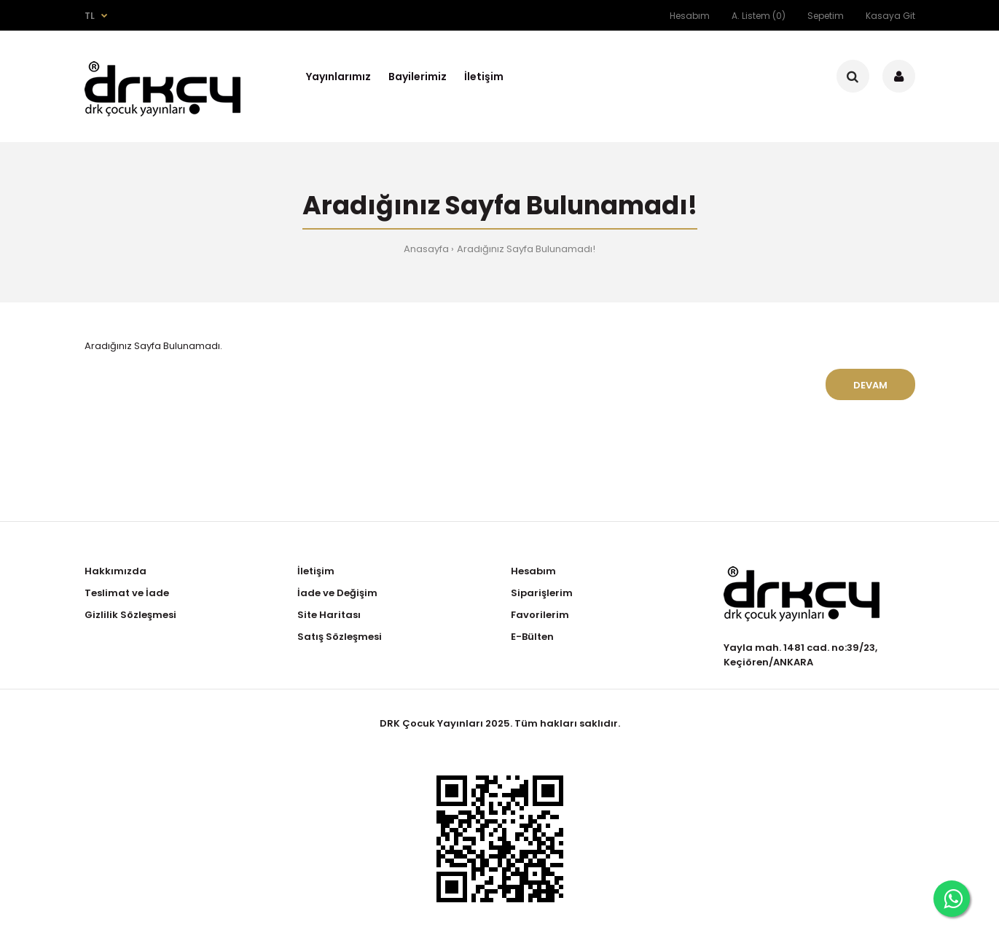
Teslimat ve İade (127, 593)
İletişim (315, 571)
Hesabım (690, 15)
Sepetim (825, 15)
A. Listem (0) (759, 15)
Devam (870, 385)
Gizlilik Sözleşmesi (130, 615)
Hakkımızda (115, 571)
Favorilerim (540, 615)
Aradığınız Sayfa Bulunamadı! (526, 249)
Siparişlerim (542, 593)
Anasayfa (426, 249)
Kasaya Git (890, 15)
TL (90, 15)
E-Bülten (532, 637)
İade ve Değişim (337, 593)
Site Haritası (329, 615)
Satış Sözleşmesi (339, 637)
